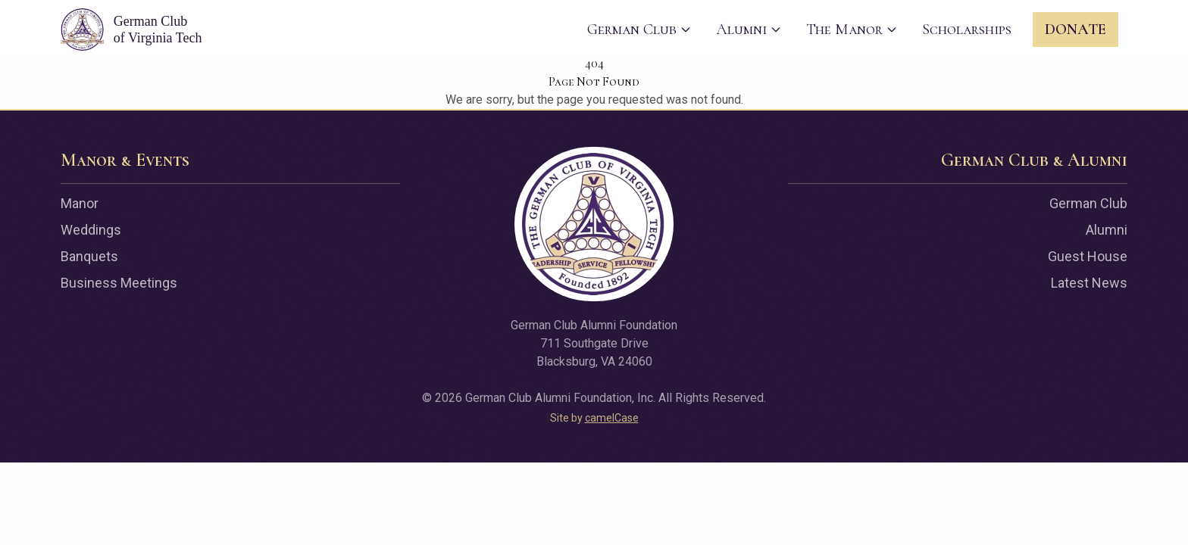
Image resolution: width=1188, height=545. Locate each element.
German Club (1088, 203)
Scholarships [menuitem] (966, 29)
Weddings (91, 230)
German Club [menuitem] (639, 29)
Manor (79, 203)
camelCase (612, 418)
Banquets (89, 256)
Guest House (1087, 256)
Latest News (1089, 283)
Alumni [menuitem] (749, 29)
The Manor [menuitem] (852, 29)
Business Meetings (119, 283)
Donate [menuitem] (1075, 29)
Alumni (1106, 230)
